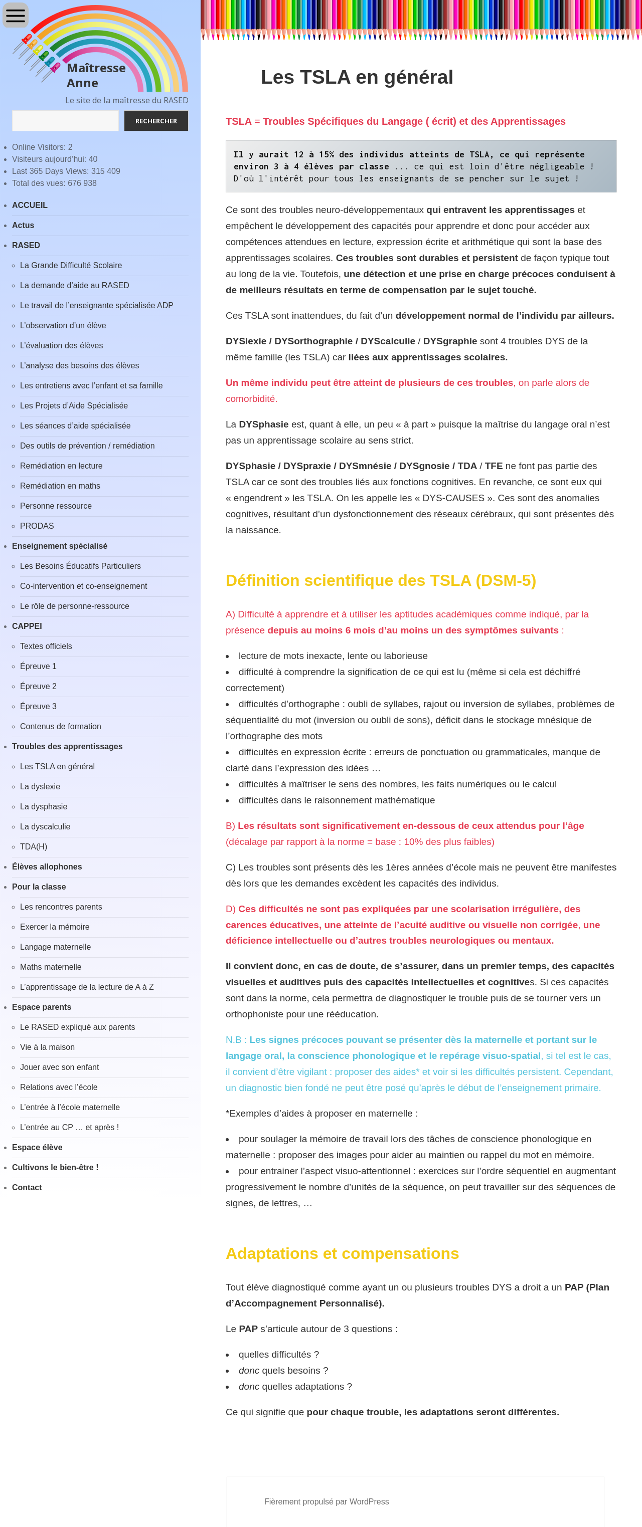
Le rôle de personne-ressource (74, 606)
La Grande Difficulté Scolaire (71, 265)
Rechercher (156, 120)
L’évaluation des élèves (61, 345)
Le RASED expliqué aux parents (77, 1027)
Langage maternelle (55, 947)
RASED (26, 245)
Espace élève (37, 1147)
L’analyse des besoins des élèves (79, 365)
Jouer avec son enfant (59, 1067)
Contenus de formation (60, 726)
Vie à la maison (47, 1047)
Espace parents (41, 1007)
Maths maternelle (51, 967)
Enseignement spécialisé (59, 546)
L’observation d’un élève (63, 325)
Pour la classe (39, 887)
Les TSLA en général (57, 766)
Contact (27, 1187)
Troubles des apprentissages (67, 746)
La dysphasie (43, 806)
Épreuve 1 (38, 666)
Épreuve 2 (38, 686)
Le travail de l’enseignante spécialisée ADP (97, 305)
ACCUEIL (30, 205)
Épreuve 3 (38, 706)
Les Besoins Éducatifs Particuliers (80, 566)
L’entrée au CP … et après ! (69, 1127)
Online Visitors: (40, 147)
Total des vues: (40, 183)
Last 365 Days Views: (51, 171)
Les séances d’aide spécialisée (75, 425)
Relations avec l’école (59, 1087)
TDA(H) (33, 846)
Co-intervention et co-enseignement (83, 586)
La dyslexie (40, 786)
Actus (23, 225)
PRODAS (37, 526)
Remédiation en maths (60, 486)
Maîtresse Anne (96, 75)
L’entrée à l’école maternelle (70, 1107)
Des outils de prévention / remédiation (87, 446)
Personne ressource (56, 506)
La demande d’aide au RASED (74, 285)
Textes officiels (46, 646)
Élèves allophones (47, 866)
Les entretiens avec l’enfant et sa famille (91, 385)
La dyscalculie (45, 826)
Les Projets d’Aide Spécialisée (74, 405)
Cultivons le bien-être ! (55, 1167)
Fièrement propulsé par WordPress (326, 1501)
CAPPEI (27, 626)
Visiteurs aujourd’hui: (50, 159)
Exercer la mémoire (55, 927)
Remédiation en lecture (61, 466)
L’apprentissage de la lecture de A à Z (87, 987)
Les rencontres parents (61, 907)
